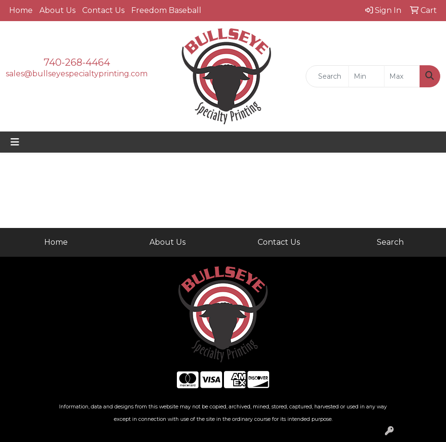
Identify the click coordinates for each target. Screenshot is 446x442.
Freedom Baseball (166, 10)
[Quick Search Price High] (402, 76)
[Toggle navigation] (15, 142)
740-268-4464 (77, 62)
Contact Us (103, 10)
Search (390, 242)
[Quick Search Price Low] (366, 76)
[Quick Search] (327, 76)
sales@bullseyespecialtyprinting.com (77, 73)
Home (21, 10)
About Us (57, 10)
